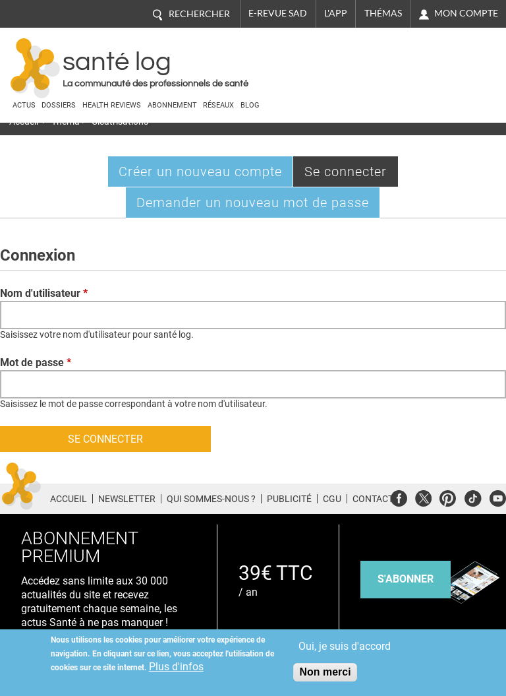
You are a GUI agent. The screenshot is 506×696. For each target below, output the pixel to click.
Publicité (289, 498)
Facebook (399, 496)
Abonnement (172, 105)
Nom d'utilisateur (44, 293)
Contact (372, 498)
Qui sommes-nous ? (211, 498)
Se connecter (351, 174)
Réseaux (218, 105)
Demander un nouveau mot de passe (252, 202)
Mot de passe (35, 362)
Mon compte (466, 13)
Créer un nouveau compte (200, 171)
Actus (24, 105)
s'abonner (406, 579)
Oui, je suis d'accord (344, 646)
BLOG (250, 105)
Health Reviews (111, 105)
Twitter (423, 496)
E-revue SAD (277, 13)
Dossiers (59, 105)
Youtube (498, 496)
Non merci (325, 672)
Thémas (383, 13)
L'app (335, 13)
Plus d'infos (176, 666)
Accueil (68, 498)
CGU (332, 498)
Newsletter (126, 498)
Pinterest (447, 496)
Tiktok (473, 496)
